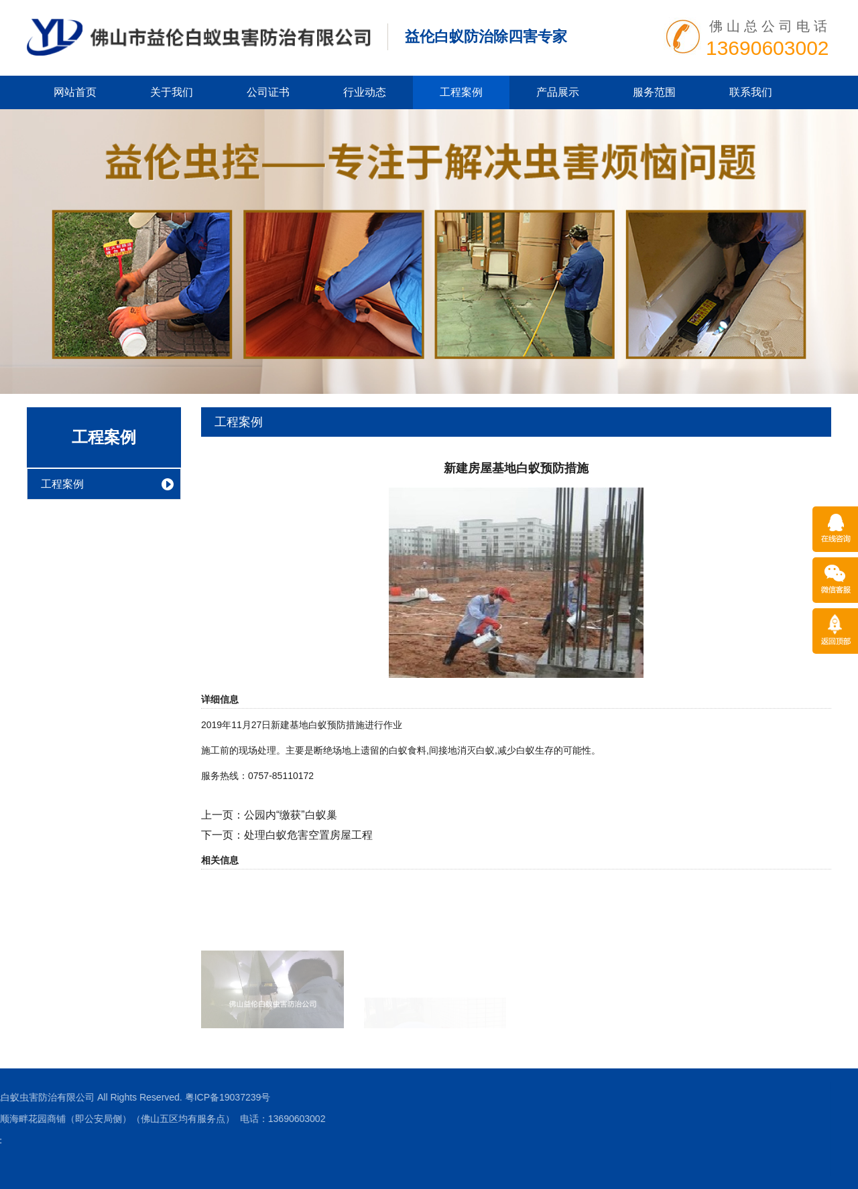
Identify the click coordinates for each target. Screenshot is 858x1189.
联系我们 (750, 92)
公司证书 (268, 92)
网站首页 (75, 92)
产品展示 (557, 92)
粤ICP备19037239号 (49, 1097)
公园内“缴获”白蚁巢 (290, 815)
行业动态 (364, 92)
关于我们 (171, 92)
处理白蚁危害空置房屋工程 (308, 835)
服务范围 (654, 92)
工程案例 (461, 92)
